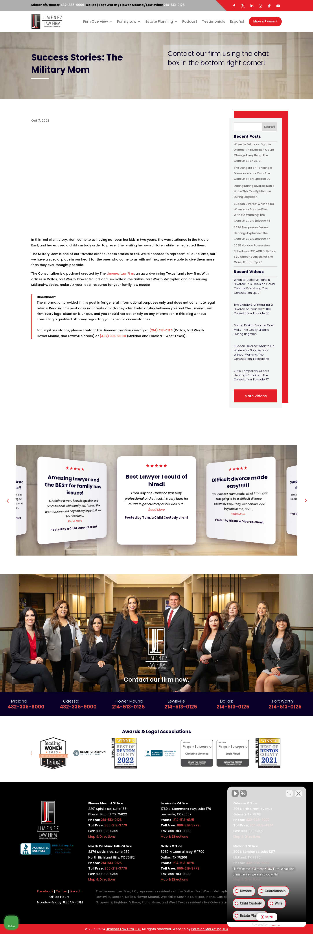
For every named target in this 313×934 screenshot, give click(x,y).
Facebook (45, 891)
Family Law (126, 21)
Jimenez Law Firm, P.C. (123, 929)
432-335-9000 (72, 5)
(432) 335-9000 (113, 336)
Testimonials (213, 21)
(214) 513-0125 (161, 330)
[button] (305, 500)
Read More (75, 521)
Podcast (189, 21)
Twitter (61, 891)
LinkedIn (76, 891)
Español (237, 21)
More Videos (256, 395)
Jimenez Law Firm (120, 273)
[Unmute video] (235, 793)
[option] (49, 753)
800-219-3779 (116, 825)
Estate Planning (159, 21)
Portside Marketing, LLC (209, 929)
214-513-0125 (174, 5)
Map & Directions (102, 836)
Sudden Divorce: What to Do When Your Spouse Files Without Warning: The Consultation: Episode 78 (254, 352)
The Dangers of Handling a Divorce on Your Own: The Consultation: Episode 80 (253, 173)
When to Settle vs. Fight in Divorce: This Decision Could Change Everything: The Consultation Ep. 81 (254, 286)
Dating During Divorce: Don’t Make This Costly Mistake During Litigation (254, 191)
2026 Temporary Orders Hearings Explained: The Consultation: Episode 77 (252, 232)
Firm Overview (95, 21)
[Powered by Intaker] (275, 924)
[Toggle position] (289, 793)
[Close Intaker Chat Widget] (298, 793)
